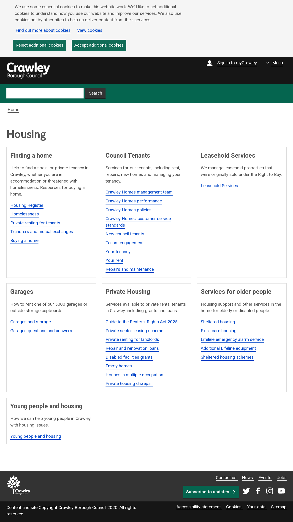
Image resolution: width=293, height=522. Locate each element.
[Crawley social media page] (263, 491)
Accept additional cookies (99, 45)
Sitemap (279, 506)
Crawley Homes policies (129, 209)
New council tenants (125, 234)
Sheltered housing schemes (227, 357)
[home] (28, 70)
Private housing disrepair (129, 383)
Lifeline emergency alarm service (232, 339)
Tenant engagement (125, 242)
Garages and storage (30, 321)
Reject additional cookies (39, 45)
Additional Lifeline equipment (228, 348)
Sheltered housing (218, 321)
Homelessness (24, 214)
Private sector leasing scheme (134, 330)
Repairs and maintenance (130, 269)
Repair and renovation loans (132, 348)
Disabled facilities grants (129, 357)
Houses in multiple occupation (134, 374)
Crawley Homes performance (134, 201)
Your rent (114, 260)
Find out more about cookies (43, 30)
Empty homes (119, 365)
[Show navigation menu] (275, 63)
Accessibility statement (199, 506)
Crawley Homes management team (139, 192)
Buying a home (24, 240)
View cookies (89, 30)
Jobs (282, 477)
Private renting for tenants (35, 222)
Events (265, 477)
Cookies (234, 506)
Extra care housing (218, 330)
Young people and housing (35, 436)
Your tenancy (118, 251)
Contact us (227, 477)
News (248, 477)
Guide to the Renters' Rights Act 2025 (142, 321)
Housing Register (26, 205)
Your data (257, 506)
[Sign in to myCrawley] (233, 70)
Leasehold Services (219, 185)
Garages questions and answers (41, 330)
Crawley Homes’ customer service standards (138, 222)
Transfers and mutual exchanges (41, 231)
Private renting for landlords (132, 339)
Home (13, 109)
